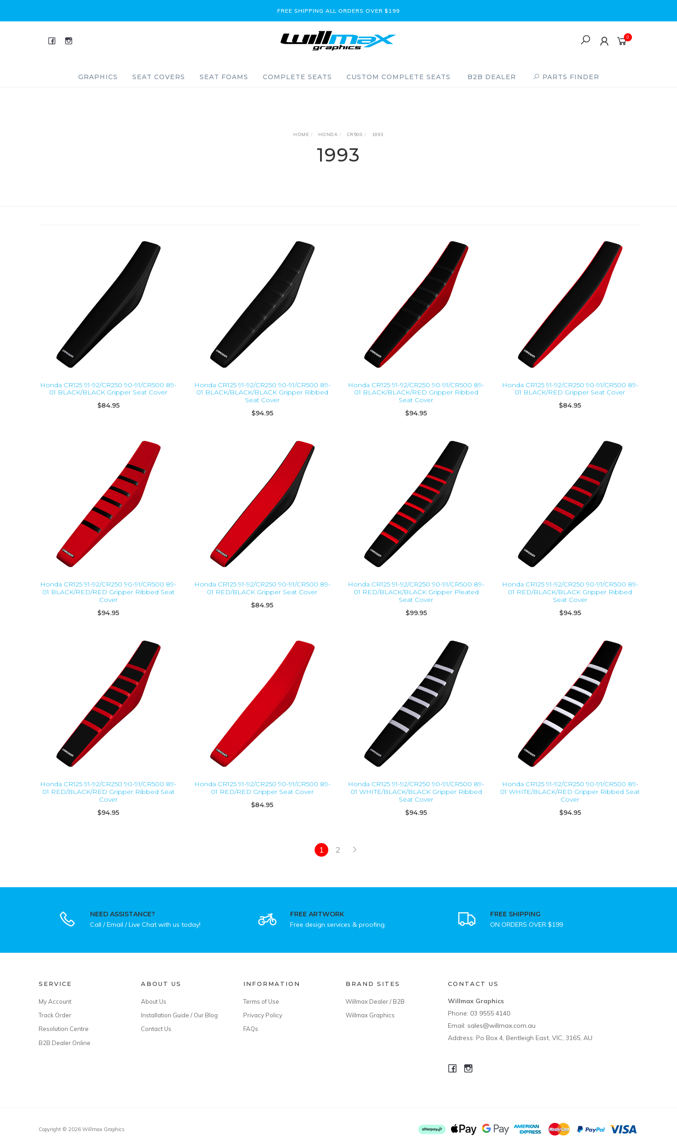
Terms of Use (261, 1001)
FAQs (250, 1028)
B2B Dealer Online (64, 1042)
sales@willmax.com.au (501, 1025)
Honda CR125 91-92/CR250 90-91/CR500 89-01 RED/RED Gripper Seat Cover (262, 796)
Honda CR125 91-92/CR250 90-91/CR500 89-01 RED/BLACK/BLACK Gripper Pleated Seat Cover (416, 600)
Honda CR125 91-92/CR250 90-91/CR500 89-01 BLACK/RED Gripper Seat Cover (570, 389)
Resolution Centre (64, 1028)
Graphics (98, 77)
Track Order (55, 1015)
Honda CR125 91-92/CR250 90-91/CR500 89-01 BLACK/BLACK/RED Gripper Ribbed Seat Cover (416, 392)
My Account (55, 1001)
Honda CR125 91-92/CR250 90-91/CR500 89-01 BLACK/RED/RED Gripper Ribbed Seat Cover (108, 600)
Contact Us (156, 1028)
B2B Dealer (491, 77)
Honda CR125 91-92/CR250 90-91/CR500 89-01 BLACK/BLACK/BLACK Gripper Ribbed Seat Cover (262, 392)
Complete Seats (297, 77)
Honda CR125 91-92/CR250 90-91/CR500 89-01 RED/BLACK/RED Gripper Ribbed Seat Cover (108, 800)
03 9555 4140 (490, 1013)
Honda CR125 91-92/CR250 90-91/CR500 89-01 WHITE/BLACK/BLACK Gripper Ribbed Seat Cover (416, 800)
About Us (153, 1001)
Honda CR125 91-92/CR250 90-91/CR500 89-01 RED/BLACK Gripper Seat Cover (262, 597)
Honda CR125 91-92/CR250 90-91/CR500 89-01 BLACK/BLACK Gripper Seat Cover (108, 389)
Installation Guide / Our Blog (179, 1015)
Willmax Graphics (370, 1015)
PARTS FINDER (566, 77)
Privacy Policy (262, 1015)
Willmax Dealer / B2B (375, 1001)
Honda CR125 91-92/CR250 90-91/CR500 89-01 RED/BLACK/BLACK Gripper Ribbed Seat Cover (570, 600)
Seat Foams (224, 77)
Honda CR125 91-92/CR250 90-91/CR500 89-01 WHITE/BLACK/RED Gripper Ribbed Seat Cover (570, 800)
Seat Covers (158, 77)
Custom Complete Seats (398, 77)
